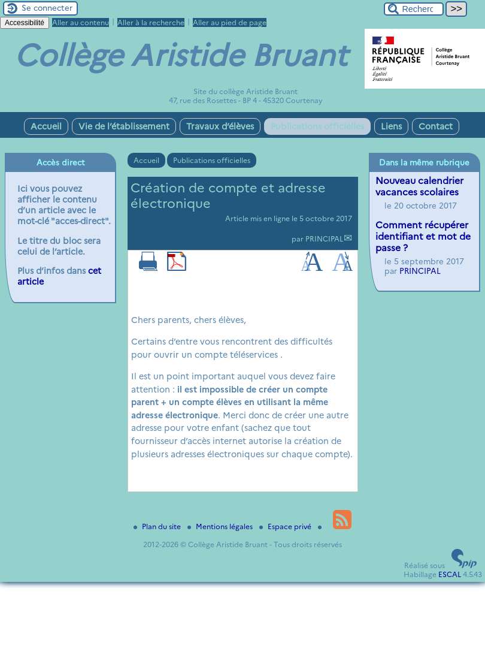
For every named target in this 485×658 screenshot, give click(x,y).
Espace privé (286, 526)
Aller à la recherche (150, 22)
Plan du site (158, 526)
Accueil (46, 126)
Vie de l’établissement (123, 126)
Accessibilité (24, 23)
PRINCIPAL (324, 238)
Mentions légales (220, 526)
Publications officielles (317, 126)
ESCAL (449, 574)
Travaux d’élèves (220, 126)
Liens (391, 126)
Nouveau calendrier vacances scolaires (419, 186)
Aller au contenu (80, 22)
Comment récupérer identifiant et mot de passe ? (423, 236)
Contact (436, 126)
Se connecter (47, 8)
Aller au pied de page (229, 22)
